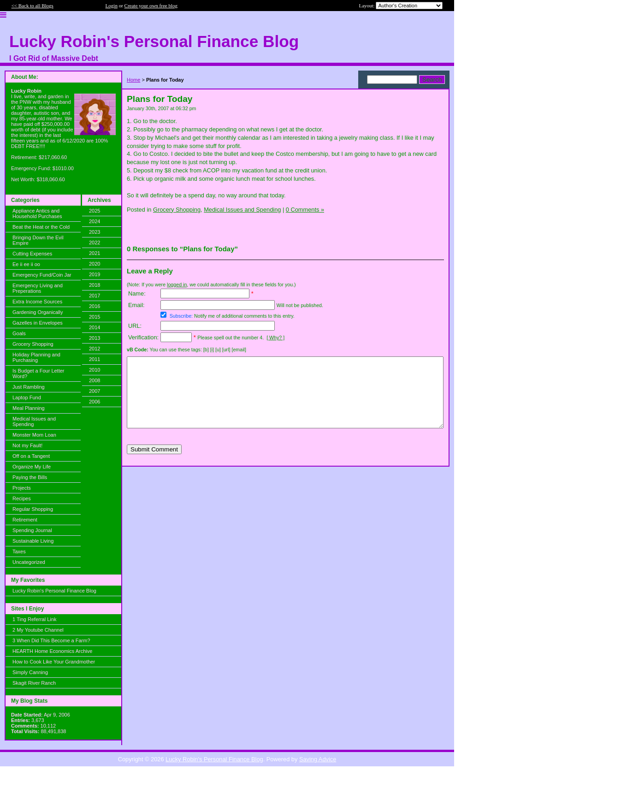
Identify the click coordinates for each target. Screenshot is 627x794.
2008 (94, 380)
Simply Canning (30, 672)
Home (133, 80)
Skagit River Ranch (34, 683)
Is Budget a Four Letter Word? (38, 373)
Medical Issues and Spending (34, 421)
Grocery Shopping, (177, 209)
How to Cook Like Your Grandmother (53, 661)
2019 (94, 274)
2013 (94, 338)
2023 (94, 232)
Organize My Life (31, 466)
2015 (94, 317)
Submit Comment (154, 463)
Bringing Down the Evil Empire (38, 240)
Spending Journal (32, 530)
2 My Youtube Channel (38, 630)
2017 (94, 295)
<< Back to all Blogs (32, 5)
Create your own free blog (150, 5)
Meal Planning (28, 408)
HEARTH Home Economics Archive (52, 651)
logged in (177, 284)
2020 (94, 264)
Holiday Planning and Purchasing (36, 357)
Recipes (21, 498)
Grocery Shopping (32, 344)
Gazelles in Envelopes (37, 323)
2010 (94, 370)
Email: (136, 305)
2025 (94, 210)
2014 (94, 327)
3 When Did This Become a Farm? (51, 640)
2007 (94, 391)
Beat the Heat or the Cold (41, 227)
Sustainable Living (32, 541)
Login (112, 5)
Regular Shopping (32, 509)
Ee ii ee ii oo (26, 264)
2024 (94, 221)
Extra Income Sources (37, 301)
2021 (94, 253)
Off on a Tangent (31, 456)
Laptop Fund (26, 397)
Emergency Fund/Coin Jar (41, 275)
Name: (137, 293)
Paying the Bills (29, 477)
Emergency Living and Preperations (37, 288)
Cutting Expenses (32, 253)
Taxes (19, 551)
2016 (94, 306)
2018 (94, 285)
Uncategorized (28, 562)
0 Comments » (305, 209)
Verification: (143, 337)
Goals (19, 333)
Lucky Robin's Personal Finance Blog (54, 590)
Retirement (24, 519)
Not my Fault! (27, 445)
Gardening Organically (37, 312)
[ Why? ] (275, 337)
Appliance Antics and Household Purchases (37, 213)
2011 (94, 359)
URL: (135, 325)
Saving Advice (317, 759)
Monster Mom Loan (34, 435)
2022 (94, 242)
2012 (94, 348)
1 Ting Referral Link (34, 619)
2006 (94, 401)
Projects (21, 488)
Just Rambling (28, 387)
